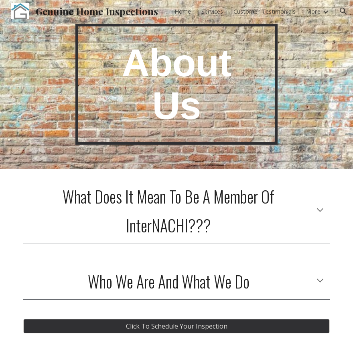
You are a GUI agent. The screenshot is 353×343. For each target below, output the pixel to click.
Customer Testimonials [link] (264, 11)
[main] (176, 84)
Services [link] (212, 11)
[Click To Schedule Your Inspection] (176, 326)
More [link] (313, 11)
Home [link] (182, 11)
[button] (343, 11)
